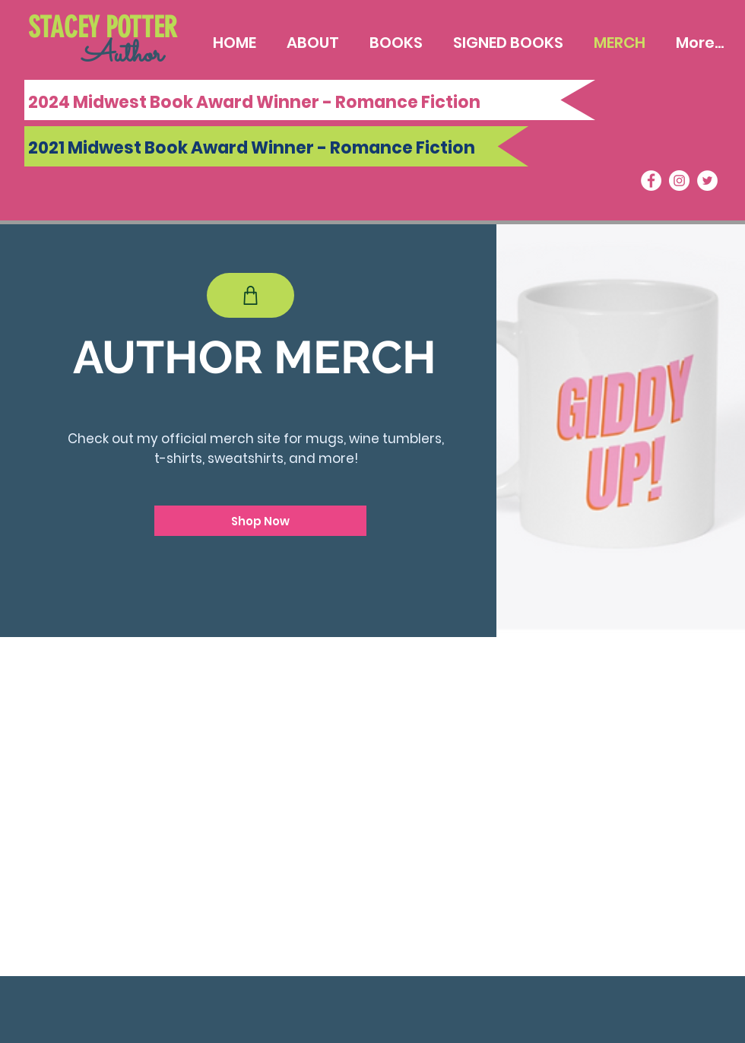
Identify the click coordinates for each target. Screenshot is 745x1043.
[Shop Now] (260, 521)
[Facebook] (651, 180)
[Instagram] (679, 180)
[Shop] (250, 295)
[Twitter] (707, 180)
